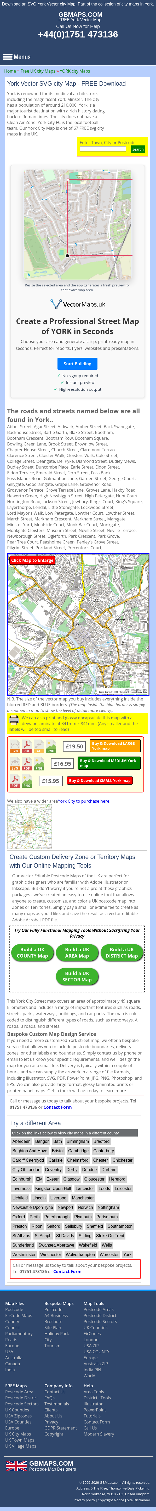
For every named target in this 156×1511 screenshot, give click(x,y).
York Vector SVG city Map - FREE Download (66, 83)
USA (9, 1351)
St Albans (21, 1235)
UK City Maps (18, 1434)
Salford (53, 1226)
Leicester (123, 1188)
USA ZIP (91, 1345)
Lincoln (39, 1198)
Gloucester (94, 1179)
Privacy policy (84, 1500)
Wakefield (88, 1245)
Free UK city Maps (38, 71)
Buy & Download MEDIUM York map (108, 763)
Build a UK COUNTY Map (32, 952)
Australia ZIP (96, 1363)
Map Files (14, 1303)
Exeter (53, 1179)
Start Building (77, 364)
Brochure (53, 1321)
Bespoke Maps (59, 1303)
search (138, 149)
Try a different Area (35, 1123)
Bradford (101, 1141)
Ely (39, 1179)
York (127, 1254)
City (48, 1339)
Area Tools (94, 1391)
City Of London (27, 1169)
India (10, 1369)
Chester (100, 1160)
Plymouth (83, 1217)
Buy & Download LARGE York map (113, 746)
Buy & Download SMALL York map (100, 780)
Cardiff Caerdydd (28, 1160)
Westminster (24, 1254)
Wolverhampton (80, 1254)
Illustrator (93, 1403)
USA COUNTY (96, 1351)
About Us (53, 1416)
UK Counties (95, 1327)
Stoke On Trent (110, 1235)
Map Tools (94, 1303)
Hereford (117, 1179)
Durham (108, 1169)
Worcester (109, 1254)
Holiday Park (56, 1333)
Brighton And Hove (30, 1151)
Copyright (53, 1434)
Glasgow (71, 1179)
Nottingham (108, 1207)
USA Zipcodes (18, 1416)
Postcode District (100, 1315)
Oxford (19, 1217)
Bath (57, 1141)
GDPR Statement (60, 1428)
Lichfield (20, 1198)
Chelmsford (78, 1160)
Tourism (52, 1345)
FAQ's (49, 1397)
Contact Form (58, 1107)
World (89, 1375)
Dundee (89, 1169)
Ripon (37, 1226)
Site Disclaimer (138, 1500)
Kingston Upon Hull (53, 1188)
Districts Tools (97, 1397)
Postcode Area (19, 1391)
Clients (50, 1409)
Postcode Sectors (100, 1321)
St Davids (65, 1235)
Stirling (85, 1235)
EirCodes (92, 1333)
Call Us (90, 1428)
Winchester (50, 1254)
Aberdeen (22, 1141)
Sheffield (95, 1226)
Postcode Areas (99, 1309)
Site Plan (52, 1327)
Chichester (122, 1160)
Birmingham (78, 1141)
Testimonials (56, 1403)
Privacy (51, 1422)
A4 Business (56, 1315)
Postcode (14, 1309)
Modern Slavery (99, 1434)
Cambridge (78, 1151)
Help (88, 1385)
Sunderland (23, 1245)
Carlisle (55, 1160)
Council (12, 1327)
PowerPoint (95, 1409)
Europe (12, 1345)
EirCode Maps (18, 1315)
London (91, 1339)
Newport (65, 1207)
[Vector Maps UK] (78, 304)
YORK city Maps (75, 71)
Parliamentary (19, 1333)
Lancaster (85, 1188)
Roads (11, 1339)
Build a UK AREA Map (77, 952)
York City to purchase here (83, 801)
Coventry (53, 1169)
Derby (72, 1169)
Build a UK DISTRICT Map (122, 952)
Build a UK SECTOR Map (77, 976)
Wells (107, 1245)
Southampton (120, 1226)
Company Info (58, 1385)
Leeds (104, 1188)
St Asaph (43, 1235)
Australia (13, 1357)
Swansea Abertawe (56, 1245)
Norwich (85, 1207)
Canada (12, 1363)
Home (10, 71)
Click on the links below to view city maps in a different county (65, 1133)
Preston (20, 1226)
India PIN (92, 1369)
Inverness (22, 1188)
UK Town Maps (19, 1440)
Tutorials (92, 1416)
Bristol (57, 1151)
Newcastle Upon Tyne (33, 1207)
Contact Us (55, 1391)
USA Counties (18, 1422)
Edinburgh (22, 1179)
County (12, 1321)
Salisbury (73, 1226)
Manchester (83, 1198)
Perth (34, 1217)
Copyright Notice (111, 1500)
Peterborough (57, 1217)
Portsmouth (107, 1217)
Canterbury (103, 1151)
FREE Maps (16, 1385)
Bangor (42, 1141)
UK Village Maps (20, 1446)
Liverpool (58, 1198)
